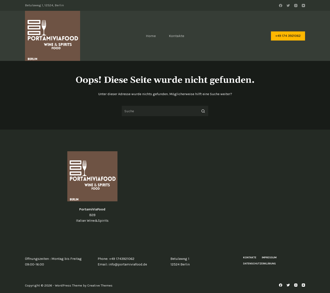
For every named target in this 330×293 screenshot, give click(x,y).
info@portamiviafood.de (128, 264)
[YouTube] (303, 5)
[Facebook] (280, 5)
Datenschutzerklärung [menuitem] (259, 263)
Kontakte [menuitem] (176, 36)
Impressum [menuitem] (269, 257)
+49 (112, 259)
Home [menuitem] (151, 36)
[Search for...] (165, 111)
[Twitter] (288, 5)
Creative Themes (99, 285)
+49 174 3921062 (288, 36)
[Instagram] (295, 5)
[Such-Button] (203, 111)
